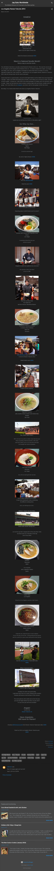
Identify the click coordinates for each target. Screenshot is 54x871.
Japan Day (43, 754)
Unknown (9, 767)
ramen (43, 757)
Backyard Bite (30, 754)
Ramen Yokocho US (27, 711)
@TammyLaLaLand (18, 724)
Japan (37, 754)
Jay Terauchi (51, 741)
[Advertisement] (27, 787)
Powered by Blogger (27, 862)
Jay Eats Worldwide (20, 3)
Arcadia (23, 754)
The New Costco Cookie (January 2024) (13, 842)
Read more (49, 820)
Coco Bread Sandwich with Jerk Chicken (14, 807)
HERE (34, 55)
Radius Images (30, 865)
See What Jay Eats (16, 760)
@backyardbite (29, 180)
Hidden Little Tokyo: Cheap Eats (11, 825)
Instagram (19, 85)
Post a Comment (7, 775)
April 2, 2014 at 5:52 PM (13, 771)
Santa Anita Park (6, 760)
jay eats (4, 757)
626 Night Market (6, 754)
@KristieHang (20, 355)
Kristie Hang (51, 743)
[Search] (52, 3)
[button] (52, 9)
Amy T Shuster (16, 754)
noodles (38, 757)
